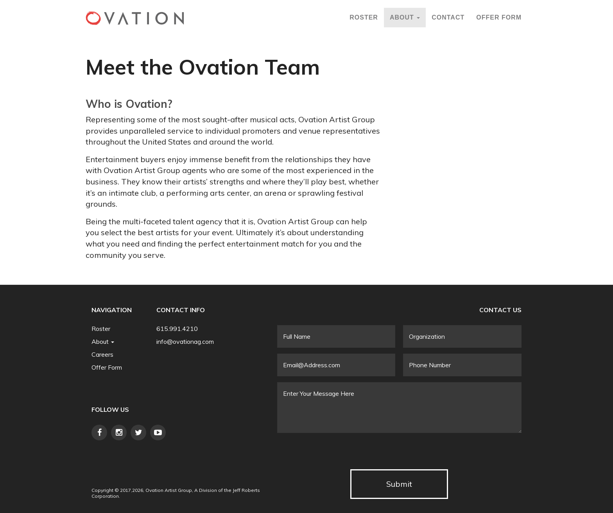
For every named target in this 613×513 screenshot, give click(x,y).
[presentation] (336, 454)
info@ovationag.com (185, 341)
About (405, 17)
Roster (364, 17)
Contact (448, 17)
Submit (399, 484)
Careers (102, 354)
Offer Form (499, 17)
